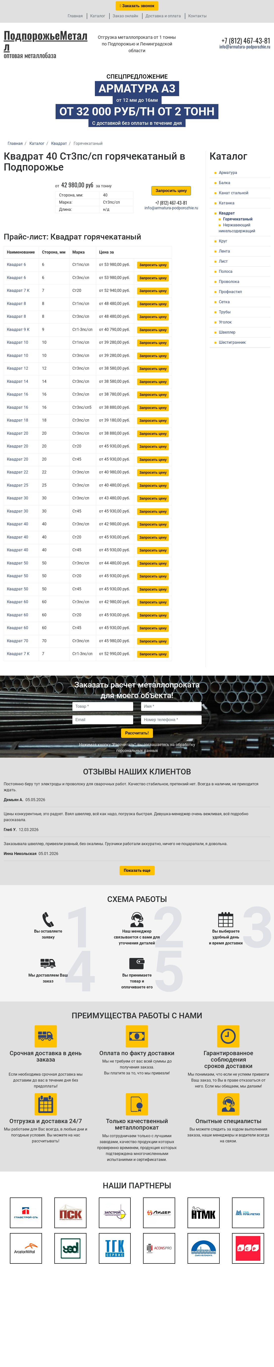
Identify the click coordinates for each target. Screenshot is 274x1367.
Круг (223, 241)
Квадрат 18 (17, 420)
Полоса (225, 271)
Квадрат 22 (17, 472)
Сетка (224, 301)
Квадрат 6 (16, 264)
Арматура (228, 172)
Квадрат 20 (17, 433)
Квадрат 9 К (18, 329)
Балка (224, 182)
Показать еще (137, 870)
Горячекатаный (238, 219)
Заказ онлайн (125, 16)
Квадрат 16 (17, 394)
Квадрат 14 (17, 381)
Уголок (225, 322)
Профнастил (230, 291)
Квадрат (227, 213)
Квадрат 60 (17, 601)
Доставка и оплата (163, 16)
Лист (223, 261)
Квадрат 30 (17, 498)
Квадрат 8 (16, 303)
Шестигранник (232, 342)
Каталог (97, 16)
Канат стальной (233, 193)
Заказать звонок (137, 6)
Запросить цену (171, 191)
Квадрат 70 (17, 641)
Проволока (229, 281)
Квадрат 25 (17, 485)
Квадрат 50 (17, 563)
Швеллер (227, 332)
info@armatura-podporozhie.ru (244, 46)
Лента (224, 251)
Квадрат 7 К (18, 290)
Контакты (197, 16)
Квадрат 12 (17, 368)
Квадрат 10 (17, 342)
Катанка (226, 203)
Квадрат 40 (17, 524)
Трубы (225, 312)
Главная (75, 16)
